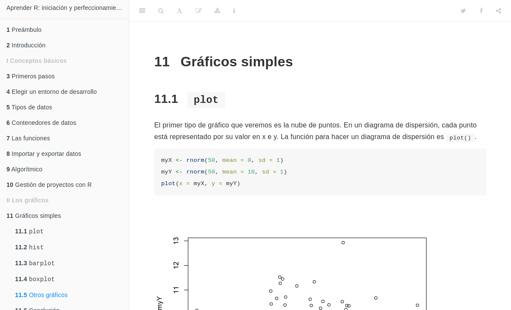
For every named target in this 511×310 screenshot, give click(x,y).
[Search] (161, 11)
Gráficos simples (33, 215)
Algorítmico (24, 169)
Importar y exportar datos (43, 153)
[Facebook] (481, 11)
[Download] (217, 11)
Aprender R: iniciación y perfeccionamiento (65, 7)
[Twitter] (463, 11)
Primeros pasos (30, 76)
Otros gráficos (41, 298)
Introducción (26, 45)
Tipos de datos (29, 107)
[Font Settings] (179, 11)
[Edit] (198, 11)
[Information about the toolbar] (234, 11)
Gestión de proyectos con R (49, 184)
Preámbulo (24, 29)
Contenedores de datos (41, 122)
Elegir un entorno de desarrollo (51, 91)
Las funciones (28, 138)
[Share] (498, 11)
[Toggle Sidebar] (142, 11)
